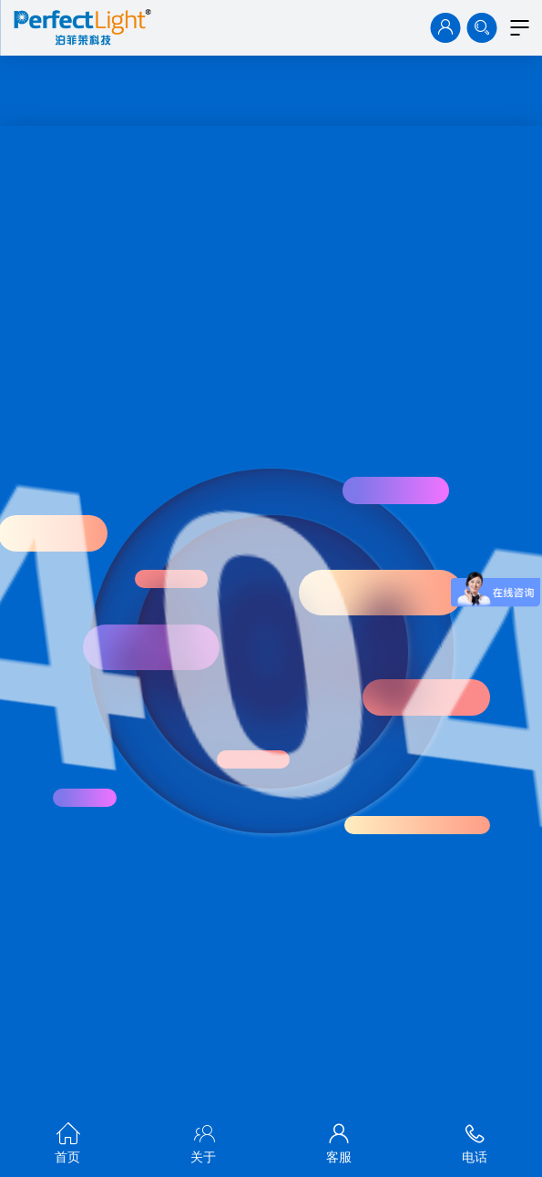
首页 (67, 1139)
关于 (203, 1139)
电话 (474, 1139)
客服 (339, 1139)
